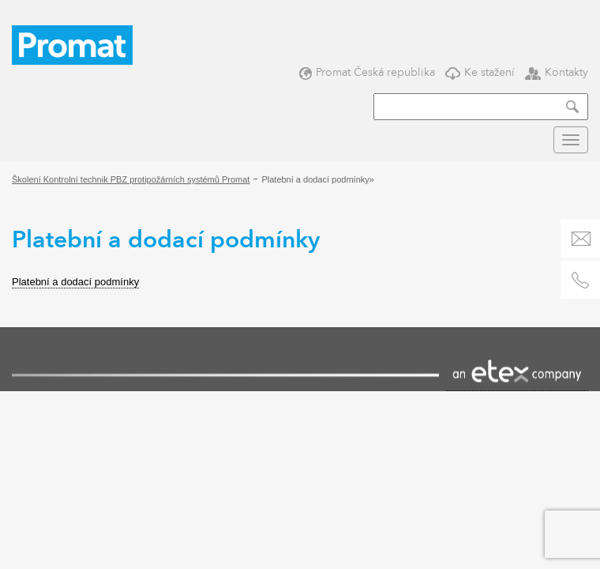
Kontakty (556, 72)
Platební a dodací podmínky (75, 282)
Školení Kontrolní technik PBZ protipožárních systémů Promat (130, 179)
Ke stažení (480, 72)
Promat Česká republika (367, 72)
